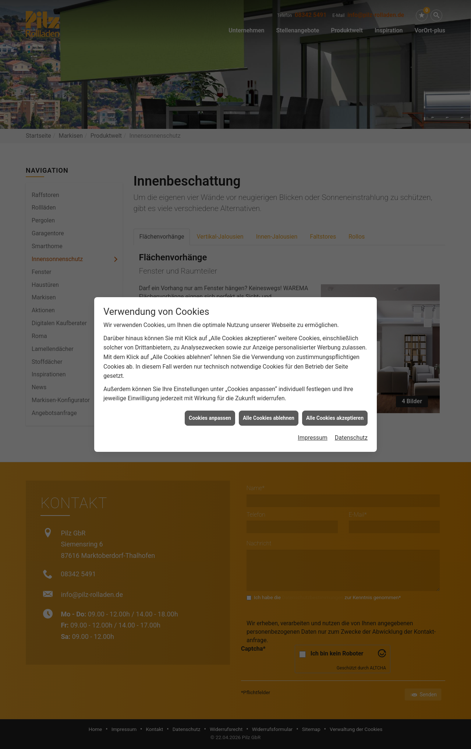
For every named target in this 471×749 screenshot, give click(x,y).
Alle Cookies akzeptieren (335, 347)
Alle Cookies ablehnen (268, 347)
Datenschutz (351, 366)
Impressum (312, 366)
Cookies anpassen (210, 347)
